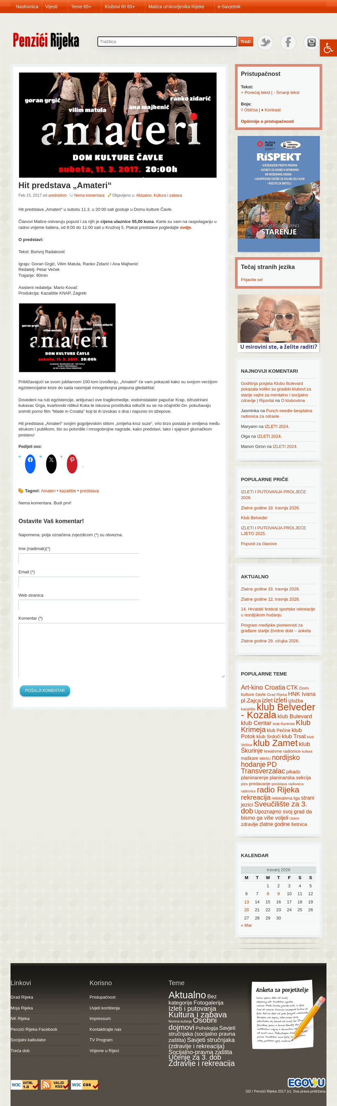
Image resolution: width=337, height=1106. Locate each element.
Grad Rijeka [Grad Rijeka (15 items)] (277, 695)
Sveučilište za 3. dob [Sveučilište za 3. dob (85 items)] (274, 807)
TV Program (101, 1039)
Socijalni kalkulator (28, 1039)
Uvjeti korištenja (105, 1008)
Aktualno (144, 195)
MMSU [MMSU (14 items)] (265, 759)
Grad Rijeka (22, 997)
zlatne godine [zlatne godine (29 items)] (274, 824)
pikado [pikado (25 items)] (293, 771)
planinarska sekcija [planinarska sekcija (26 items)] (290, 777)
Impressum (100, 1018)
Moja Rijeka (22, 1008)
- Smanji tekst (286, 92)
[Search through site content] (167, 41)
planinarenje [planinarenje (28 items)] (255, 777)
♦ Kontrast (271, 109)
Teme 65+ (84, 8)
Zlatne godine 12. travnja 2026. (270, 599)
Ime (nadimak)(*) (34, 548)
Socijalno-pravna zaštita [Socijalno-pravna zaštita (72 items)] (200, 1052)
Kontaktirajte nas (105, 1029)
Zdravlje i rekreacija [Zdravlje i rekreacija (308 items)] (201, 1063)
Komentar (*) (30, 618)
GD (248, 1091)
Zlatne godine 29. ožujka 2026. (270, 640)
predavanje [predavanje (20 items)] (260, 783)
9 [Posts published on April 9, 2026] (278, 893)
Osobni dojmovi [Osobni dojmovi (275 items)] (192, 1023)
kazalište (68, 490)
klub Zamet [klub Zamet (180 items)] (275, 743)
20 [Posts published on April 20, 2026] (246, 909)
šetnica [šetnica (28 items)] (299, 824)
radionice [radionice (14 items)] (248, 791)
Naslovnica (27, 6)
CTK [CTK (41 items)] (292, 687)
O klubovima (293, 400)
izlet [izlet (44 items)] (267, 700)
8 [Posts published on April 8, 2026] (268, 893)
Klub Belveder (254, 517)
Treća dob (20, 1050)
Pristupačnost (103, 997)
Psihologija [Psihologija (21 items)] (206, 1028)
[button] (328, 47)
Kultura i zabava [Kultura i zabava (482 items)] (197, 1014)
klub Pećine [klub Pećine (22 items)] (278, 730)
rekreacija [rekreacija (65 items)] (256, 797)
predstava (89, 490)
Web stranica (30, 595)
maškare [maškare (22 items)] (249, 758)
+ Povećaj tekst (255, 92)
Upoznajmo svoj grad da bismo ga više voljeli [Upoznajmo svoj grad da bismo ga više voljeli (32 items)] (276, 814)
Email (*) (26, 571)
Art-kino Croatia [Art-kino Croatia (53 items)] (263, 687)
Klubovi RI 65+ (123, 8)
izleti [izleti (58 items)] (280, 700)
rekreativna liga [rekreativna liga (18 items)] (286, 798)
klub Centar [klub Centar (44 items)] (256, 723)
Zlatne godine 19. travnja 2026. (270, 507)
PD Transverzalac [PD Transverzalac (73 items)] (263, 768)
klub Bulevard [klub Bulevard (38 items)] (294, 716)
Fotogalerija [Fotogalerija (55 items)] (208, 1002)
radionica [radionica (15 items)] (295, 784)
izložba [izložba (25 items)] (295, 700)
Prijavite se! (252, 279)
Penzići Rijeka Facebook (34, 1029)
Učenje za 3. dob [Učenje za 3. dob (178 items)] (194, 1057)
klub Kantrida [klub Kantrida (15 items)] (284, 724)
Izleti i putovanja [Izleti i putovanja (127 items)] (192, 1008)
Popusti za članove (259, 543)
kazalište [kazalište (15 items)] (248, 709)
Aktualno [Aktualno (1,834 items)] (187, 994)
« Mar (246, 925)
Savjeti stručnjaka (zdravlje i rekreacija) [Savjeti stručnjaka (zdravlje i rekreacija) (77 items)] (201, 1043)
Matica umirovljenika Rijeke (179, 8)
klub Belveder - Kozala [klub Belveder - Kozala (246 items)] (278, 710)
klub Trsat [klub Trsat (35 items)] (294, 736)
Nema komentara (89, 195)
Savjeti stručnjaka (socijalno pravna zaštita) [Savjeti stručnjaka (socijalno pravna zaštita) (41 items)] (201, 1034)
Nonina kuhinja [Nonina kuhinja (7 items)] (180, 1021)
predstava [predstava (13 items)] (279, 784)
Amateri (48, 490)
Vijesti (54, 8)
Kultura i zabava (168, 195)
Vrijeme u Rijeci (104, 1050)
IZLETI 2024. (277, 426)
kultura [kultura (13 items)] (307, 751)
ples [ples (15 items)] (244, 784)
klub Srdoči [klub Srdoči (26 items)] (268, 736)
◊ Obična (249, 109)
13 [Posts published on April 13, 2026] (246, 901)
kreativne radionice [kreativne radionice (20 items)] (282, 751)
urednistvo (57, 195)
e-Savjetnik (229, 6)
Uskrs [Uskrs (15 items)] (294, 818)
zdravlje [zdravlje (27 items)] (249, 824)
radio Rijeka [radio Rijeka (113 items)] (278, 789)
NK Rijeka (20, 1018)
